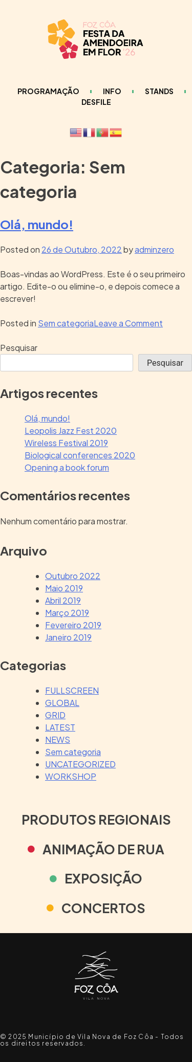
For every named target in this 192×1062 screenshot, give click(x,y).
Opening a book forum (67, 467)
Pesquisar (18, 347)
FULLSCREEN (72, 690)
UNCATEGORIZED (80, 764)
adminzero (154, 249)
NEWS (57, 739)
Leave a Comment (128, 323)
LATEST (60, 727)
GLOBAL (62, 702)
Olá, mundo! (36, 224)
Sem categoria (66, 323)
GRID (55, 715)
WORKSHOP (70, 776)
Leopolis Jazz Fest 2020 (71, 430)
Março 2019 (67, 612)
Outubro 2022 (72, 575)
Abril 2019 (63, 600)
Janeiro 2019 (68, 637)
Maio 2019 (64, 588)
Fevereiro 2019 (73, 625)
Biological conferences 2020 (80, 455)
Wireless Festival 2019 (66, 442)
